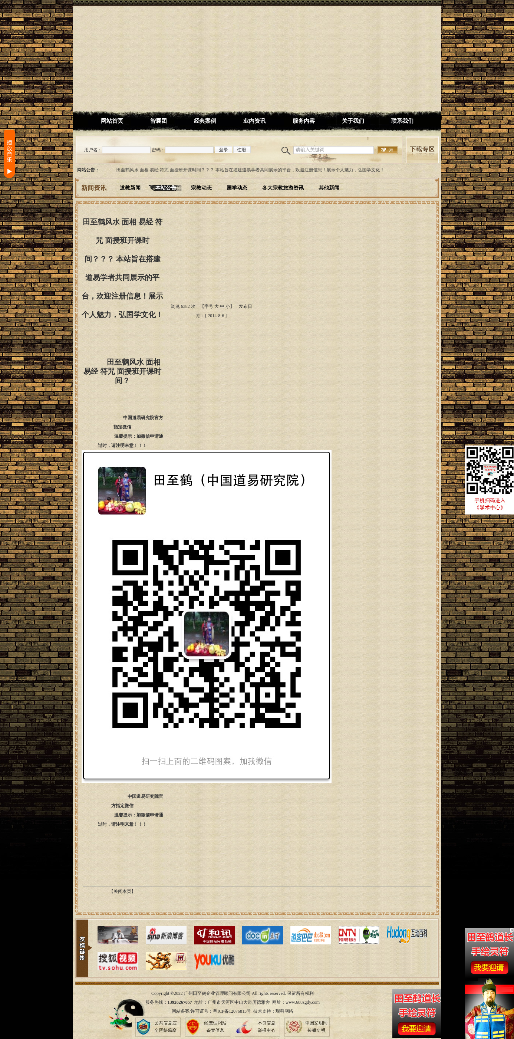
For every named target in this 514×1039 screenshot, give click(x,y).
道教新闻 (130, 188)
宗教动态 (201, 188)
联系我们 (402, 121)
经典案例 (205, 121)
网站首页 (112, 121)
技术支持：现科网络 (273, 1011)
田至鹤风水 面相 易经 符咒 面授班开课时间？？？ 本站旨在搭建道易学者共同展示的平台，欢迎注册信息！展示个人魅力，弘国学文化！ (252, 169)
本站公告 (165, 188)
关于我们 (353, 121)
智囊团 (158, 121)
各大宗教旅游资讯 (283, 188)
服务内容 (304, 121)
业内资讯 (254, 121)
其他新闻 (329, 188)
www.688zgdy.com (303, 1002)
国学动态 (237, 188)
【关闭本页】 (122, 891)
